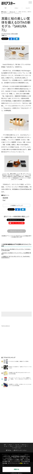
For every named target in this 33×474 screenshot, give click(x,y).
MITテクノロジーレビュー (20, 450)
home (3, 12)
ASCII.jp (8, 450)
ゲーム (5, 446)
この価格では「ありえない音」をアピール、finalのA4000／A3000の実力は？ (15, 257)
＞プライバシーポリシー (16, 473)
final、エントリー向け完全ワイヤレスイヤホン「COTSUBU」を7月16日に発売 (16, 250)
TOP (5, 8)
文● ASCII (4, 35)
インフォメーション (16, 447)
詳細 (21, 463)
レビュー (16, 8)
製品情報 (5, 198)
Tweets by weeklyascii (5, 326)
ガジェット (12, 12)
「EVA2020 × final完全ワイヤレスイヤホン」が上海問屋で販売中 (16, 253)
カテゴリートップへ (17, 231)
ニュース (17, 444)
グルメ (11, 446)
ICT (25, 446)
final (4, 200)
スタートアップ (18, 446)
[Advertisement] (16, 273)
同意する (16, 469)
